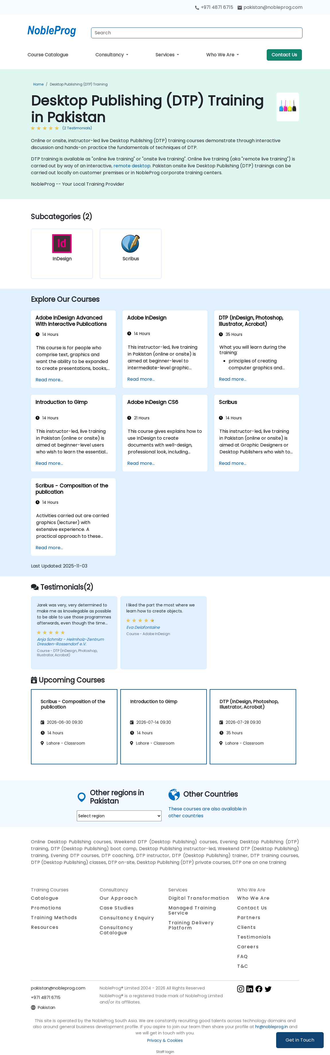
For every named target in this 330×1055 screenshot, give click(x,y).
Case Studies (117, 908)
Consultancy (110, 54)
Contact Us (284, 54)
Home (38, 84)
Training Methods (54, 917)
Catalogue (44, 898)
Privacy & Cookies (165, 1040)
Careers (248, 946)
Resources (44, 927)
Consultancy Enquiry (127, 918)
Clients (246, 927)
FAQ (242, 956)
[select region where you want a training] (119, 815)
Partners (249, 917)
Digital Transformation (198, 898)
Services (166, 54)
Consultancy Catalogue (116, 930)
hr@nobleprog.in (271, 1027)
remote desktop (131, 165)
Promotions (46, 908)
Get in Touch (300, 1040)
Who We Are (220, 54)
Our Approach (119, 898)
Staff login (165, 1051)
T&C (242, 966)
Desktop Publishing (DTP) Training (79, 84)
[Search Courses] (196, 32)
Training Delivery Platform (191, 925)
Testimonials (254, 937)
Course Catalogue (48, 54)
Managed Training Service (192, 910)
